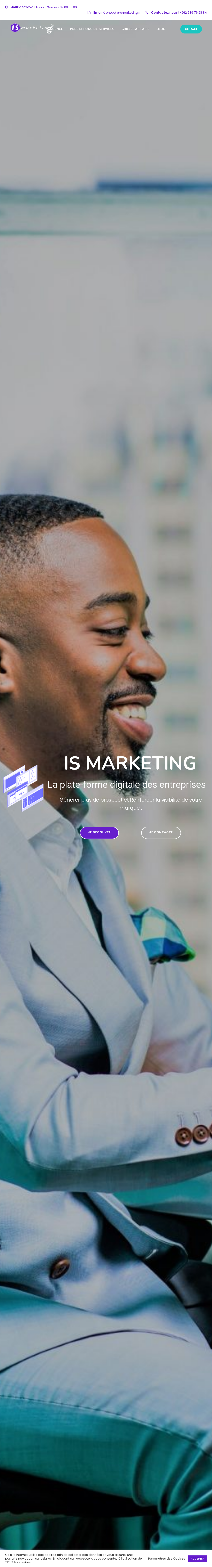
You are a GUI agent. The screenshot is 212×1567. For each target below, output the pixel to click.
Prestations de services (92, 29)
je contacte (161, 832)
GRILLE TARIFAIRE (136, 29)
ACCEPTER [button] (197, 1559)
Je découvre (99, 832)
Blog (161, 29)
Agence (56, 29)
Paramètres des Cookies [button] (166, 1558)
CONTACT (191, 29)
